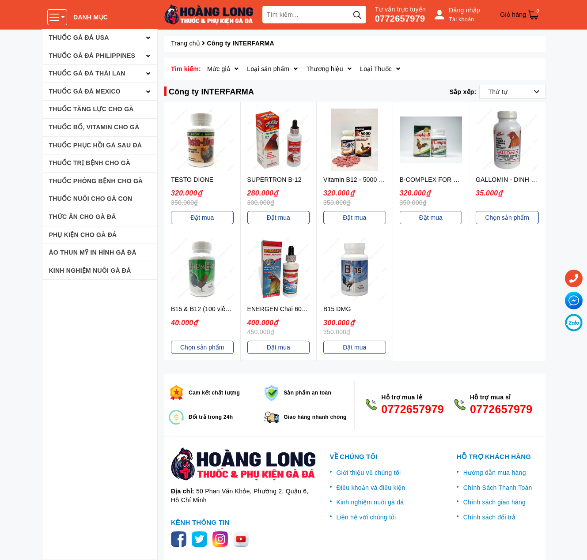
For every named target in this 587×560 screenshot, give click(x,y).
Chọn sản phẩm (507, 217)
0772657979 (400, 18)
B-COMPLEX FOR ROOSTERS (444, 179)
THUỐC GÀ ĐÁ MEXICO (85, 91)
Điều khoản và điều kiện (370, 487)
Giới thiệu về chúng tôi (368, 472)
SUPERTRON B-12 (274, 179)
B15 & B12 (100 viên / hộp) (209, 308)
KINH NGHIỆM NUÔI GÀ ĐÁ (90, 270)
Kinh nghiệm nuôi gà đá (370, 502)
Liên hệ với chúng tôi (366, 517)
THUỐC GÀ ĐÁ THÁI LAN (87, 73)
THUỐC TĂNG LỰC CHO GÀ (91, 109)
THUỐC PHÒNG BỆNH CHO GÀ (96, 180)
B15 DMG (337, 308)
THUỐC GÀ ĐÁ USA (79, 37)
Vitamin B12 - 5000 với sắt (360, 179)
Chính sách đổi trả (489, 517)
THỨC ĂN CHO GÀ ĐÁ (82, 216)
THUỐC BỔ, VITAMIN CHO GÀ (94, 127)
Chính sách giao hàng (494, 502)
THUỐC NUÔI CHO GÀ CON (91, 198)
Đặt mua (202, 217)
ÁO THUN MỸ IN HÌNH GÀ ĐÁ (92, 252)
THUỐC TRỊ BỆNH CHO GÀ (90, 162)
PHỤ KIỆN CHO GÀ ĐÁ (83, 234)
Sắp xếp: (463, 91)
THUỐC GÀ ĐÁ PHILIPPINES (92, 55)
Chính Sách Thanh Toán (497, 487)
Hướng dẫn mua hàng (494, 472)
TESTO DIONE (192, 179)
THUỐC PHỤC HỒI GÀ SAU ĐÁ (95, 145)
